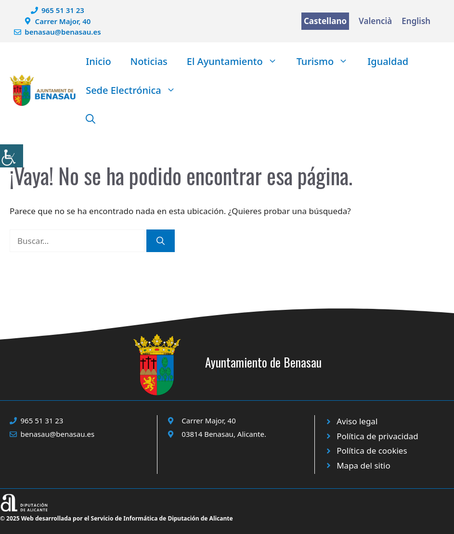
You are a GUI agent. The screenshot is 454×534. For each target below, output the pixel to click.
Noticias (149, 61)
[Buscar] (160, 241)
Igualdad (387, 61)
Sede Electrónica (135, 90)
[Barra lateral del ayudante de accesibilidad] (11, 155)
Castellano (325, 20)
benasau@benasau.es (63, 32)
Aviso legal (357, 421)
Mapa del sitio (363, 465)
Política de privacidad (377, 436)
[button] (90, 119)
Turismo (327, 61)
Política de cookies (372, 450)
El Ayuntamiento (237, 61)
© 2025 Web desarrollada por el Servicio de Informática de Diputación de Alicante (116, 518)
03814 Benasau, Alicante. (224, 434)
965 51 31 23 (62, 10)
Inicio (98, 61)
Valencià (375, 20)
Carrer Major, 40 (63, 21)
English (416, 20)
